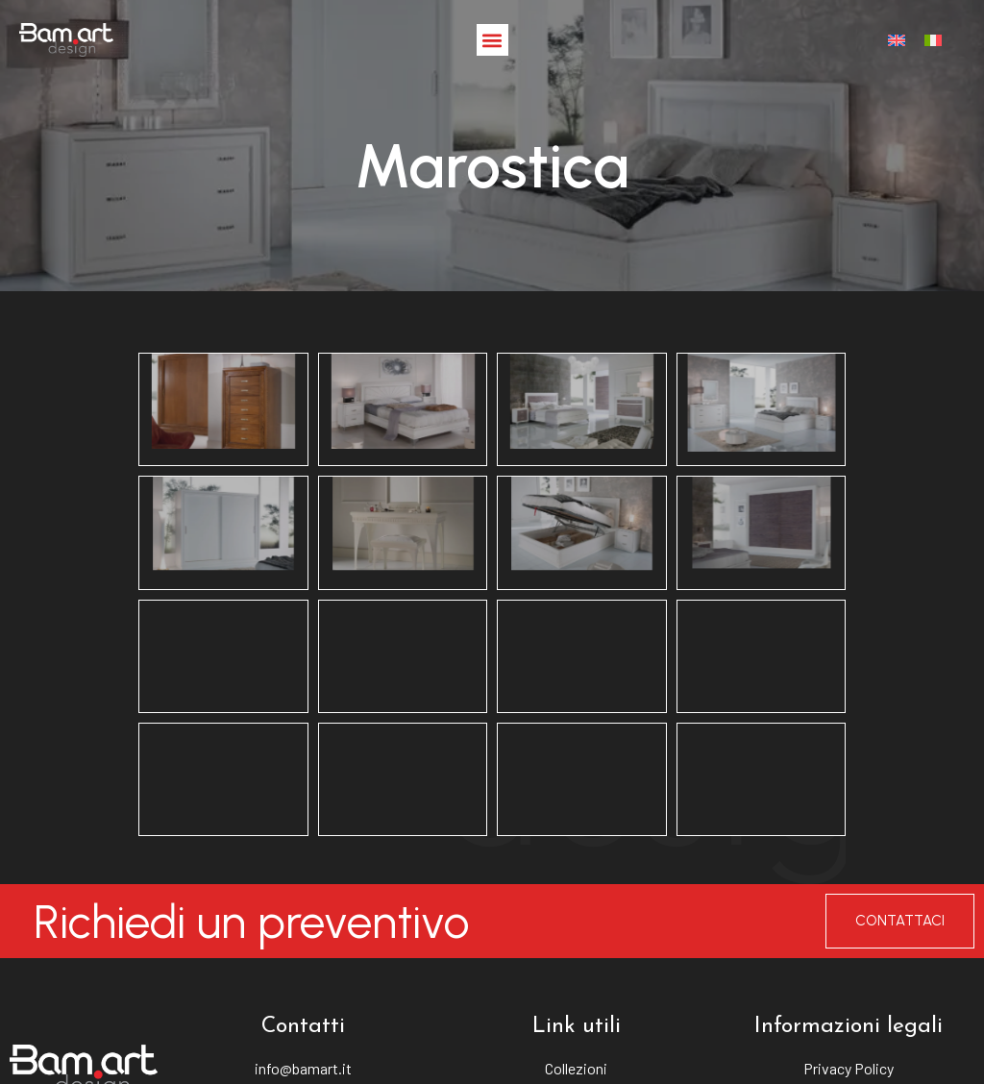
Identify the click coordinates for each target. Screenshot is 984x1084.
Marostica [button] (492, 346)
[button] (492, 40)
